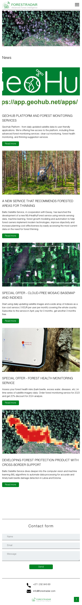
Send (41, 567)
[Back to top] (76, 599)
